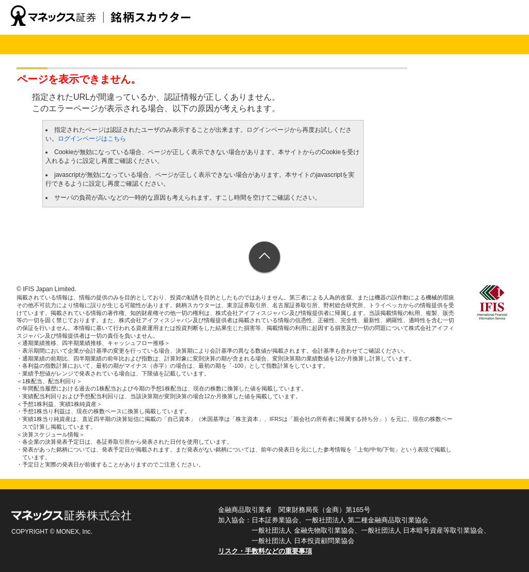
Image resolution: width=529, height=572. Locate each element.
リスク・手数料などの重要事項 (265, 551)
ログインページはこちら (92, 138)
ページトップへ (265, 258)
